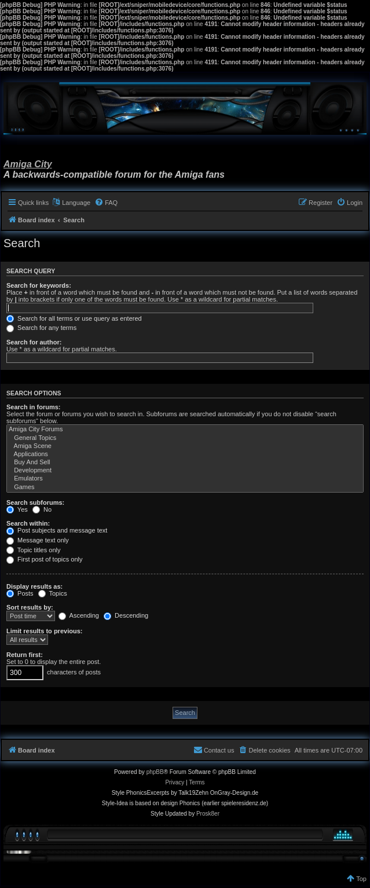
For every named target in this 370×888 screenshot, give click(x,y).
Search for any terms (41, 327)
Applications (185, 454)
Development (185, 471)
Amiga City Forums (185, 429)
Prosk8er (207, 813)
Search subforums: (35, 502)
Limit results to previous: (44, 631)
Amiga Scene (185, 446)
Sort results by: (29, 607)
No (42, 509)
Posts (20, 593)
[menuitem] (106, 203)
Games (185, 487)
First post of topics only (44, 559)
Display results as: (34, 586)
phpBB (155, 772)
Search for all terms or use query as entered (74, 318)
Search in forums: (33, 406)
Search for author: (33, 342)
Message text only (37, 540)
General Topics (185, 438)
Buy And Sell (185, 462)
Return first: (24, 654)
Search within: (28, 523)
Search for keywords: (38, 285)
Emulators (185, 479)
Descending (126, 615)
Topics (52, 593)
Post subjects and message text (56, 530)
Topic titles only (33, 549)
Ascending (78, 615)
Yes (17, 509)
